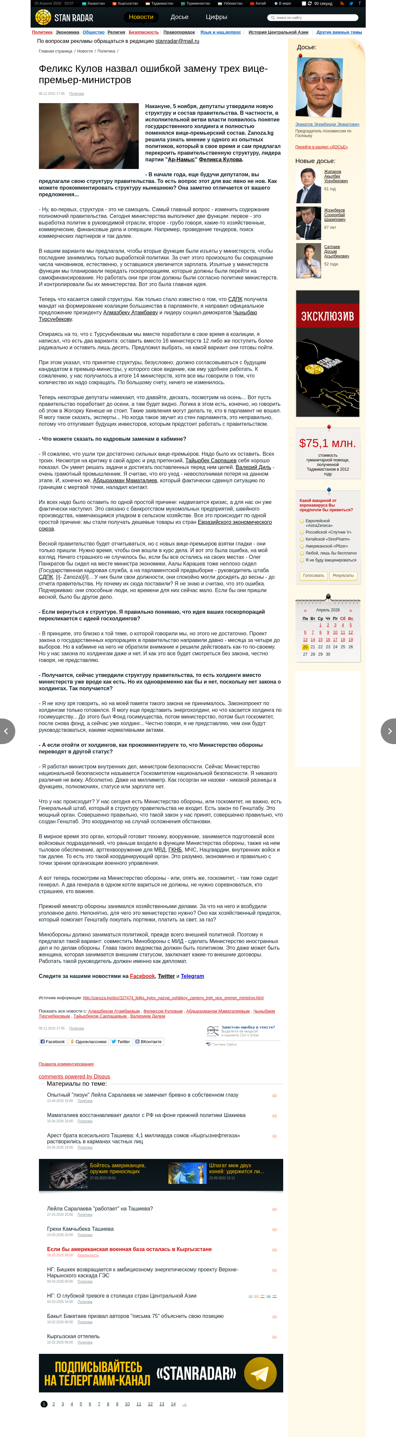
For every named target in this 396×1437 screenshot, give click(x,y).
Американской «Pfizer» (327, 546)
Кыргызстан (128, 3)
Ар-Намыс (181, 159)
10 (127, 1403)
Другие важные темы (339, 32)
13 (161, 1403)
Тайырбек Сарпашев (211, 460)
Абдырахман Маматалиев (125, 480)
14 (173, 1403)
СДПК (235, 299)
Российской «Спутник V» (329, 532)
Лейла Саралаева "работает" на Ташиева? (100, 1208)
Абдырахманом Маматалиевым (218, 1011)
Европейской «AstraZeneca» (319, 523)
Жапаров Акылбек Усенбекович (336, 176)
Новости (85, 51)
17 (335, 639)
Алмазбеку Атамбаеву (130, 312)
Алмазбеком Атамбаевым (114, 1011)
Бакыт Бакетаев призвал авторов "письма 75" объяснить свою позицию (135, 1316)
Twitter (166, 976)
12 (150, 1403)
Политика (42, 32)
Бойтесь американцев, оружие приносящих (118, 1168)
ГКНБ (175, 850)
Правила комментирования (66, 1063)
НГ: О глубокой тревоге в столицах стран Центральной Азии (122, 1296)
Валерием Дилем (147, 1016)
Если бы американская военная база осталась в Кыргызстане (129, 1249)
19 (350, 639)
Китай (261, 3)
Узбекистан (233, 3)
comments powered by (74, 1076)
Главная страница (56, 51)
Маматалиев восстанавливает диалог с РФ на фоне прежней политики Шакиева (146, 1115)
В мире (285, 3)
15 (320, 639)
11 (138, 1403)
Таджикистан (162, 3)
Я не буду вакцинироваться (331, 560)
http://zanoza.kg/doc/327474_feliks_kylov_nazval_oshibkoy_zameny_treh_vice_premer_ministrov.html (173, 998)
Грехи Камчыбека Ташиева (80, 1229)
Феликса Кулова (220, 159)
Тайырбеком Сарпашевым (101, 1016)
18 (343, 639)
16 (328, 639)
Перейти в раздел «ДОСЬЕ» (322, 147)
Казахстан (96, 3)
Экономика (68, 32)
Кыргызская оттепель (73, 1336)
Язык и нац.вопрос (220, 32)
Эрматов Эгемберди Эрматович (327, 124)
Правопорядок (179, 32)
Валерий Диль (253, 467)
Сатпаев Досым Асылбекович (336, 251)
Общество (94, 32)
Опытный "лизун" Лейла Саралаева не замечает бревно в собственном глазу (143, 1095)
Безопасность (144, 32)
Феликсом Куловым (163, 1011)
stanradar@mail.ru (177, 41)
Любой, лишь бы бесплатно (331, 553)
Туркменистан (198, 3)
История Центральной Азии (278, 32)
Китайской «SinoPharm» (328, 539)
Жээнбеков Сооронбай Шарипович (335, 215)
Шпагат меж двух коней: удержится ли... (237, 1168)
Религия (116, 32)
